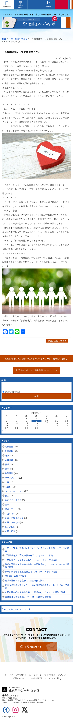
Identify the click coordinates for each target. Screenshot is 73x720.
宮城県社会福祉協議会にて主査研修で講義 (24, 580)
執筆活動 (9, 473)
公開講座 (48, 4)
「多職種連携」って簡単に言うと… (21, 52)
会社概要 (51, 675)
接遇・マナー (11, 509)
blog (4, 39)
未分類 (8, 487)
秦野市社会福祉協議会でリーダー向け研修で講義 (28, 597)
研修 (7, 455)
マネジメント (11, 478)
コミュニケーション (14, 491)
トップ (10, 675)
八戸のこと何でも (13, 500)
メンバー (64, 675)
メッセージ (36, 675)
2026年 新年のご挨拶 (15, 576)
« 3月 (4, 430)
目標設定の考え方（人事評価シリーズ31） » (36, 370)
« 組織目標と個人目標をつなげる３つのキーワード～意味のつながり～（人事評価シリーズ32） (36, 359)
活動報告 (9, 446)
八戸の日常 (10, 531)
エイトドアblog (62, 4)
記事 (5, 392)
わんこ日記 (10, 527)
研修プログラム (21, 678)
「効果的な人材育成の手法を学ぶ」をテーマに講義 (29, 555)
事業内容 (20, 4)
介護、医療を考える (18, 39)
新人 (7, 495)
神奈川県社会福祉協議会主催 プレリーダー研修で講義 (31, 571)
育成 (7, 464)
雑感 (7, 469)
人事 (7, 482)
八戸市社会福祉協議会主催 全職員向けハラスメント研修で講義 (35, 592)
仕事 (7, 504)
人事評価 (9, 460)
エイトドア (7, 4)
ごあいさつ (10, 513)
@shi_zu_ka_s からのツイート (16, 609)
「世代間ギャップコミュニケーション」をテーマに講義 (31, 560)
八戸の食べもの (12, 522)
